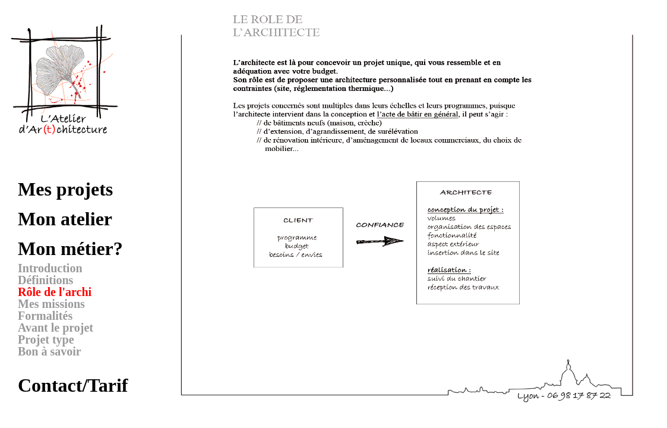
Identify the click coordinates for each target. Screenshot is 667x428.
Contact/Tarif (73, 385)
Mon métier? (70, 248)
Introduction (50, 268)
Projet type (46, 339)
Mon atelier (65, 218)
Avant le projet (55, 327)
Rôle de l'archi (54, 291)
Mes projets (65, 189)
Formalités (45, 315)
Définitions (45, 280)
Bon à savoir (49, 351)
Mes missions (51, 303)
